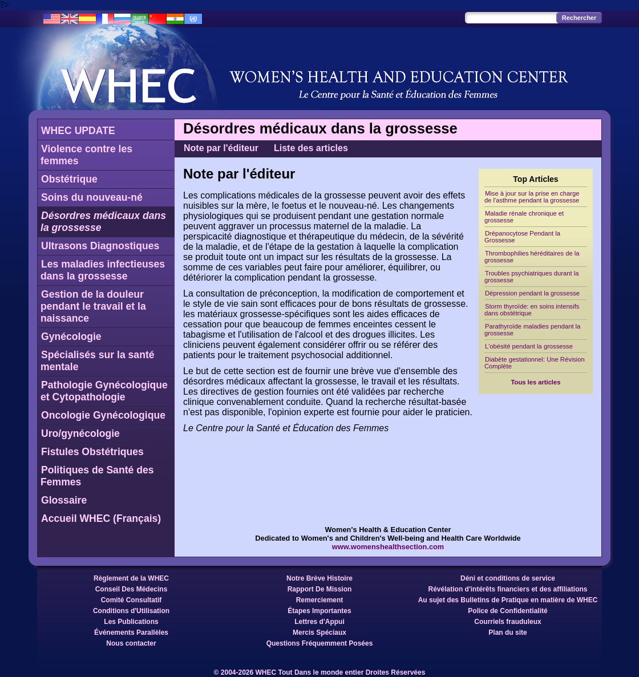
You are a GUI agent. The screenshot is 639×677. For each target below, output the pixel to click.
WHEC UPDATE (78, 130)
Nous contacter (131, 643)
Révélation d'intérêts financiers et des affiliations (508, 589)
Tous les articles (536, 382)
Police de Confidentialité (507, 611)
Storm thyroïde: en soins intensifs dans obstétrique (531, 310)
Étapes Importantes (319, 611)
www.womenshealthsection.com (388, 546)
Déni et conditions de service (507, 578)
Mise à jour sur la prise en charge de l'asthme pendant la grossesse (531, 197)
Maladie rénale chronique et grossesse (524, 217)
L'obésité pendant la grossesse (529, 346)
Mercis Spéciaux (319, 633)
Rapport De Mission (320, 589)
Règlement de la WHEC (131, 578)
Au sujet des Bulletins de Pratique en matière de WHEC (508, 600)
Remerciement (319, 600)
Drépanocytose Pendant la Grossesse (522, 237)
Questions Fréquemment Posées (319, 643)
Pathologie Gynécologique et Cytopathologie (104, 391)
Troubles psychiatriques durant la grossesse (531, 276)
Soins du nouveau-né (92, 197)
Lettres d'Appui (319, 622)
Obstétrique (69, 179)
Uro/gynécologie (80, 433)
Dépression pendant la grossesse (532, 293)
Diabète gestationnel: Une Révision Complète (534, 363)
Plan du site (507, 633)
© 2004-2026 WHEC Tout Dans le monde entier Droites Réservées (320, 672)
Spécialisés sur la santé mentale (98, 360)
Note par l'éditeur (221, 148)
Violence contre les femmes (86, 155)
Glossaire (64, 500)
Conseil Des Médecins (131, 589)
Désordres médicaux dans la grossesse (103, 221)
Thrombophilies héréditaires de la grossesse (531, 256)
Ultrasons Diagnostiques (100, 246)
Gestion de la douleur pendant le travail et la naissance (93, 306)
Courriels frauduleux (507, 622)
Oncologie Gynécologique (103, 415)
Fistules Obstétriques (92, 451)
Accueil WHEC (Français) (101, 518)
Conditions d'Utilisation (131, 611)
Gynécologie (71, 336)
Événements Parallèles (131, 633)
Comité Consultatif (131, 600)
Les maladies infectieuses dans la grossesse (103, 270)
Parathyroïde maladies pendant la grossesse (532, 330)
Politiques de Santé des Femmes (97, 476)
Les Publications (131, 622)
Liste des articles (311, 148)
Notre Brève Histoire (319, 578)
